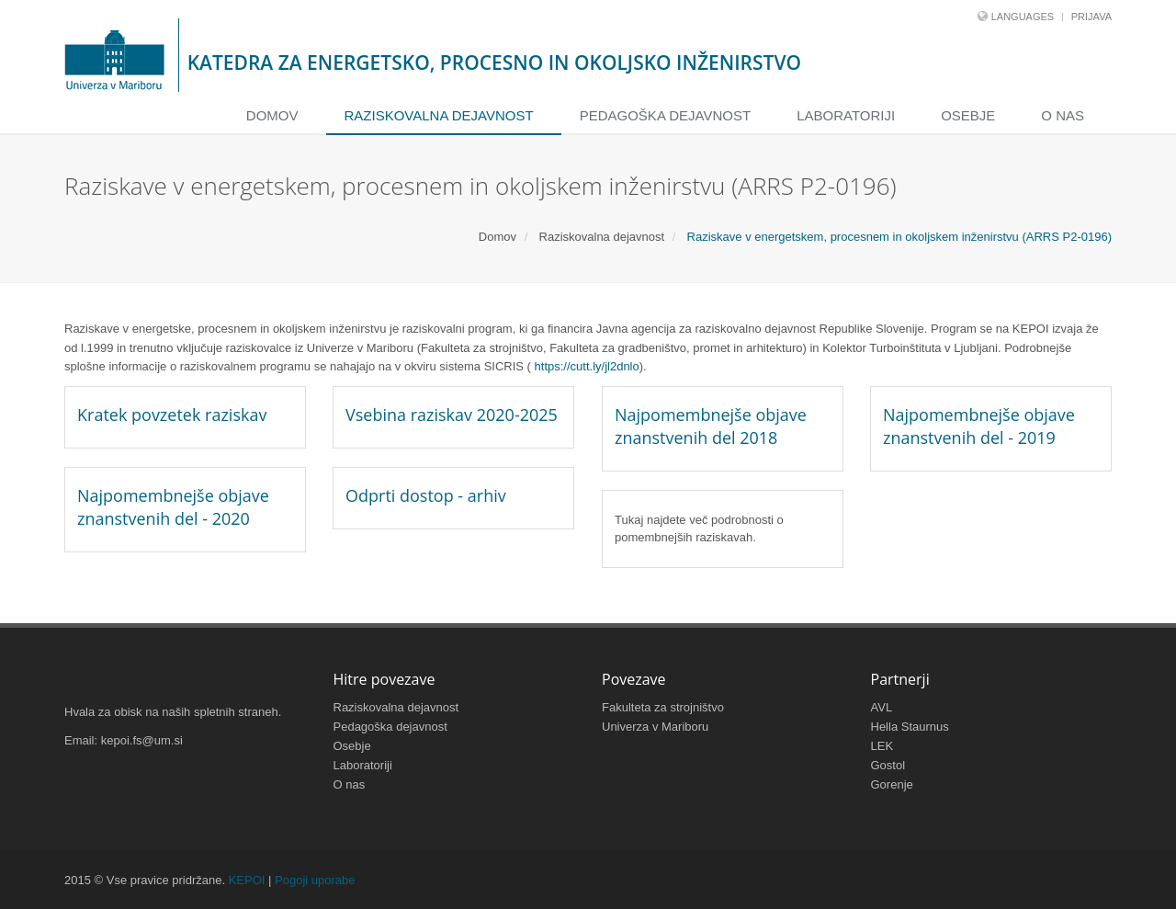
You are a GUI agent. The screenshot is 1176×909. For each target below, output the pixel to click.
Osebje (968, 115)
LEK (882, 746)
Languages (1022, 16)
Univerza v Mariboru (655, 726)
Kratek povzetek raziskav (171, 414)
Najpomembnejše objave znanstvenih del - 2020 (173, 506)
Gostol (888, 765)
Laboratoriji (846, 115)
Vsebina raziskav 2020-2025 (451, 414)
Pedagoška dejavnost (665, 115)
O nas (1062, 115)
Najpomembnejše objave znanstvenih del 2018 (711, 426)
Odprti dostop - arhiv (425, 495)
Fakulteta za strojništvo (663, 707)
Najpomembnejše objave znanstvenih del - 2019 (979, 426)
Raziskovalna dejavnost (439, 115)
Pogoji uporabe (315, 880)
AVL (882, 707)
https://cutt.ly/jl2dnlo (587, 366)
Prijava (1091, 16)
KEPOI (247, 880)
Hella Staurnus (910, 726)
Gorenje (892, 784)
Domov (272, 115)
